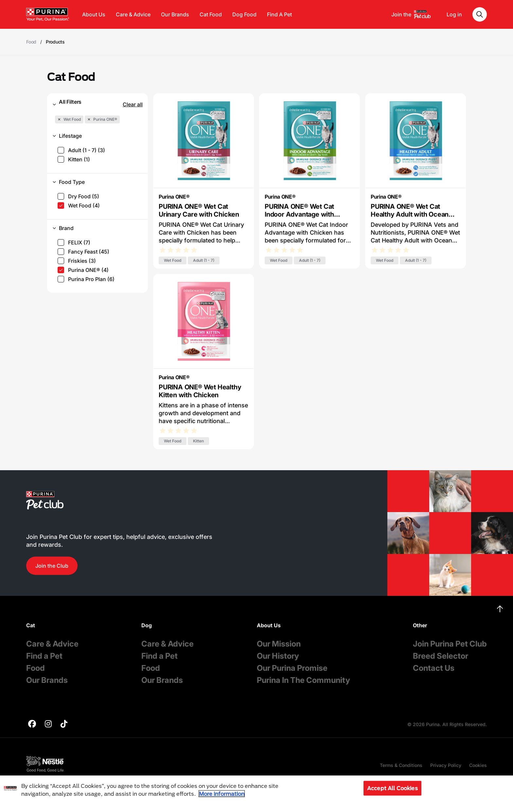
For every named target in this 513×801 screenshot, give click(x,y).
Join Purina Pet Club (450, 644)
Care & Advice (133, 14)
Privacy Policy (445, 765)
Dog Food (244, 14)
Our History (278, 656)
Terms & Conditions (401, 765)
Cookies (478, 765)
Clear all (133, 104)
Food (35, 668)
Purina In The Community (303, 680)
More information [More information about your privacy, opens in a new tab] (221, 794)
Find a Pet (44, 656)
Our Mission (279, 644)
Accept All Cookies (392, 788)
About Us (93, 14)
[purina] (32, 724)
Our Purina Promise (292, 668)
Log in (454, 14)
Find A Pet (279, 14)
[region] (256, 788)
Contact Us (433, 668)
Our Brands (175, 14)
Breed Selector (440, 656)
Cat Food (211, 14)
